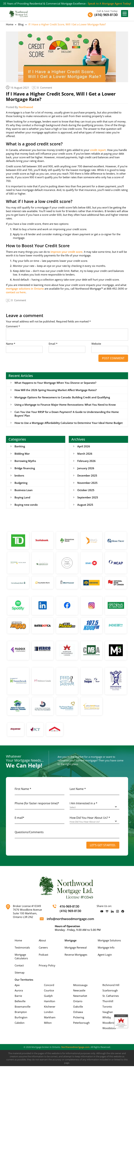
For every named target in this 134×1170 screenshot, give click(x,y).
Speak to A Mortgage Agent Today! (109, 3)
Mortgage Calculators (21, 956)
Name (10, 343)
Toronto (107, 1006)
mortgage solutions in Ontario (25, 288)
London (48, 1012)
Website (96, 343)
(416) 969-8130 (70, 911)
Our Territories (24, 979)
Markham (49, 1017)
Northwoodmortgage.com (75, 1047)
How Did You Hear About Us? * (90, 817)
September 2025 (87, 497)
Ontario (77, 1001)
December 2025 (87, 475)
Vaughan (107, 1012)
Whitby (106, 1017)
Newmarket (80, 995)
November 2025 (87, 483)
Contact (19, 965)
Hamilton (49, 1001)
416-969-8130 (69, 906)
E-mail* (19, 817)
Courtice (49, 990)
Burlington (21, 1017)
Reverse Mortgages (76, 954)
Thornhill (107, 1001)
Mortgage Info (106, 947)
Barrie (18, 995)
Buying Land (22, 497)
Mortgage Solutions (109, 940)
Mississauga (80, 985)
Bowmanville (22, 1006)
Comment (13, 326)
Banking (19, 446)
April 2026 (83, 446)
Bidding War (22, 453)
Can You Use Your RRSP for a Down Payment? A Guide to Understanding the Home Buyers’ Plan (66, 413)
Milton (48, 1022)
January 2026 (85, 468)
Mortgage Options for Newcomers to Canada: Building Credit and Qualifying (62, 397)
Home (9, 24)
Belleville (20, 1001)
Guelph (48, 995)
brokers (19, 475)
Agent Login (105, 954)
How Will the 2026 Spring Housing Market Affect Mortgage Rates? (55, 390)
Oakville (78, 1006)
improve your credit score (67, 251)
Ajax (17, 985)
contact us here (16, 292)
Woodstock (109, 1028)
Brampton (21, 1012)
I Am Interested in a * (83, 803)
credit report (98, 150)
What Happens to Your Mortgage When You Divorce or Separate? (55, 382)
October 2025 (85, 490)
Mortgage (71, 940)
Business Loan (23, 490)
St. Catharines (110, 995)
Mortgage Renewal (76, 947)
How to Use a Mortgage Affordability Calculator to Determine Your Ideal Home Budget (68, 423)
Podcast (43, 954)
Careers (43, 947)
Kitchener (49, 1006)
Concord (49, 985)
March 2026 (84, 453)
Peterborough (81, 1022)
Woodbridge (109, 1022)
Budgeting (20, 483)
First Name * (23, 788)
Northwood (26, 107)
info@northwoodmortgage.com (70, 919)
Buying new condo (26, 504)
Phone (37, 803)
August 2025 (85, 504)
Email (53, 343)
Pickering (78, 1017)
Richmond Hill (110, 985)
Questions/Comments (29, 832)
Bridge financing (24, 468)
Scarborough (110, 990)
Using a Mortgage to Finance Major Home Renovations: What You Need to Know (65, 404)
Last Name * (78, 788)
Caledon (19, 1022)
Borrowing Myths (25, 461)
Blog (21, 24)
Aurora (19, 990)
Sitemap (19, 972)
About (42, 940)
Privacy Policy (47, 965)
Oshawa (78, 1012)
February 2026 (86, 461)
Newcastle (79, 990)
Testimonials (22, 947)
